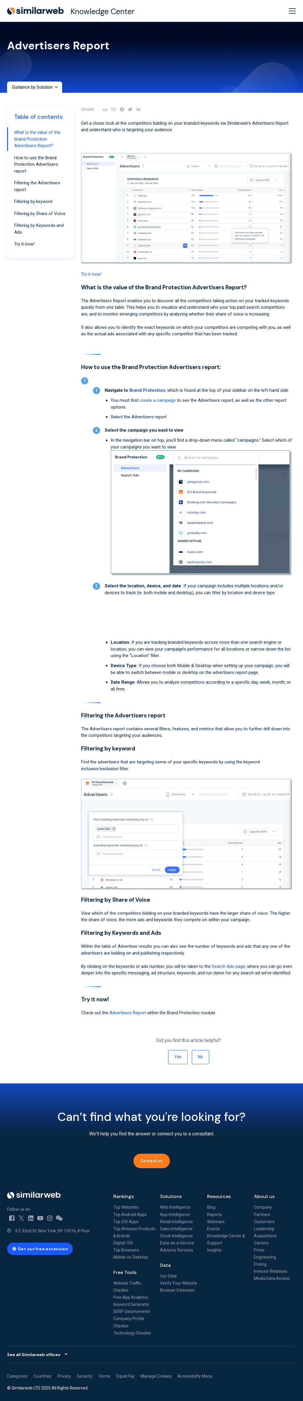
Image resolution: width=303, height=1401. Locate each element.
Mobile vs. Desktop (130, 1257)
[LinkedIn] (138, 109)
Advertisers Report (127, 1012)
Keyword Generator (131, 1304)
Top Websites (125, 1207)
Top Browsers (126, 1250)
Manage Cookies (156, 1376)
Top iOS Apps (125, 1221)
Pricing (260, 1264)
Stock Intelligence (176, 1235)
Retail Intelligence (176, 1221)
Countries (42, 1376)
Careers (261, 1243)
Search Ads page (228, 966)
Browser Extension (177, 1290)
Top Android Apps (130, 1214)
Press (259, 1250)
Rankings (123, 1196)
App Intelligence (175, 1214)
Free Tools (124, 1272)
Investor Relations (270, 1271)
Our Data (168, 1276)
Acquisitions (265, 1235)
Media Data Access (272, 1278)
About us (264, 1196)
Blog (211, 1207)
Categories (17, 1376)
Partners (262, 1214)
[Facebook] (121, 109)
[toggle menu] (292, 10)
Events (213, 1228)
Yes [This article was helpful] (177, 1056)
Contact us (152, 1160)
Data (165, 1265)
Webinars (216, 1221)
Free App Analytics (130, 1297)
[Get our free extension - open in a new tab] (40, 1249)
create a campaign (158, 400)
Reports (214, 1214)
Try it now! (91, 274)
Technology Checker (132, 1333)
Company (263, 1207)
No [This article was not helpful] (200, 1056)
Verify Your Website (178, 1283)
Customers (264, 1221)
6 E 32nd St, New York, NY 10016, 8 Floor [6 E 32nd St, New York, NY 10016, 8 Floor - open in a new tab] (52, 1230)
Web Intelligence (175, 1207)
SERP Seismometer (131, 1311)
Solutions (171, 1196)
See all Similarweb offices (33, 1354)
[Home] (55, 1195)
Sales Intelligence (176, 1228)
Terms (104, 1376)
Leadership (264, 1228)
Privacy (64, 1376)
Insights (214, 1250)
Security (84, 1376)
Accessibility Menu (195, 1376)
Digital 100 (123, 1243)
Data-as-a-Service (177, 1243)
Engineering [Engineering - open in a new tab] (265, 1257)
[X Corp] (130, 109)
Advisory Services (176, 1250)
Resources (219, 1196)
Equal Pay (125, 1376)
